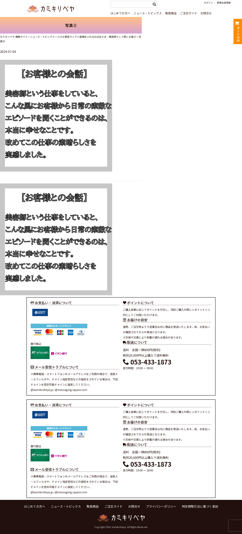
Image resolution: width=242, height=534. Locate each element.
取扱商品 (171, 13)
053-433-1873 (147, 361)
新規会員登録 (224, 2)
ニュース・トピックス (148, 13)
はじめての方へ (120, 13)
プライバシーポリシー (161, 506)
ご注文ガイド (188, 13)
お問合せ (206, 13)
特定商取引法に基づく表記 (200, 506)
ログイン (208, 2)
